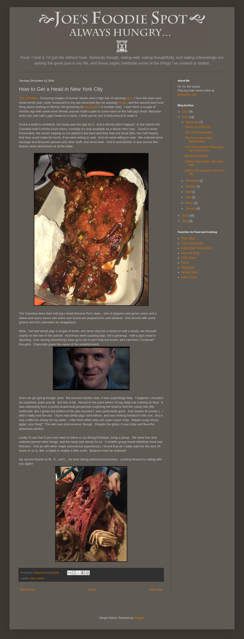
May (188, 192)
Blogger (139, 618)
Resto (122, 102)
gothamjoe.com (187, 94)
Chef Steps (188, 238)
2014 (185, 221)
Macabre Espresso (196, 155)
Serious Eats (189, 272)
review (40, 578)
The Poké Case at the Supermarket (198, 139)
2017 (185, 111)
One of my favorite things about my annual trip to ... (204, 148)
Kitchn (185, 262)
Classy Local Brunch (198, 127)
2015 (185, 215)
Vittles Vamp (189, 277)
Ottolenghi (187, 267)
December (192, 122)
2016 (185, 117)
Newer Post (27, 589)
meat (33, 578)
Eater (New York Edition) (196, 248)
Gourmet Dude (190, 253)
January (190, 208)
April (188, 197)
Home (92, 589)
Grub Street (188, 257)
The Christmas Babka (198, 132)
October (190, 186)
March (189, 203)
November (192, 180)
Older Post (155, 589)
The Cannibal (28, 98)
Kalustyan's (92, 107)
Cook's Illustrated (192, 243)
